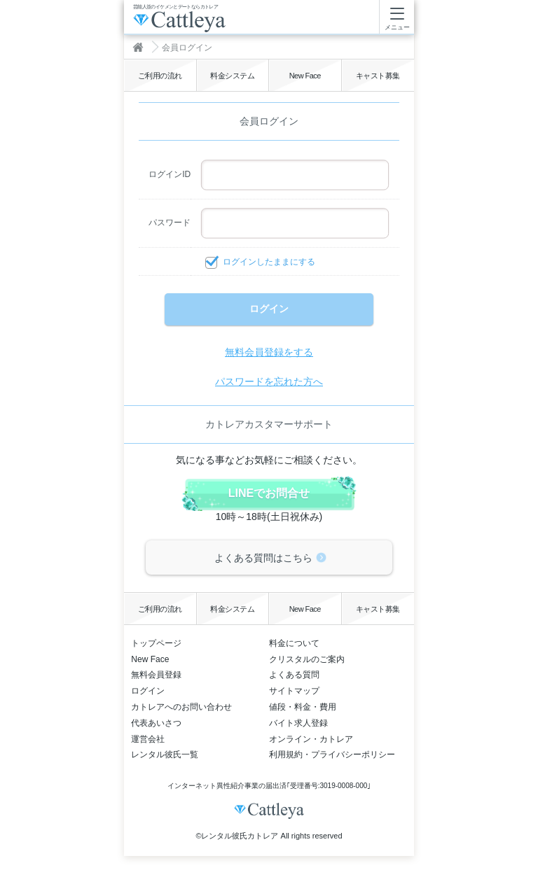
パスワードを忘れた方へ (269, 381)
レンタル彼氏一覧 (164, 754)
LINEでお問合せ (269, 493)
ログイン (148, 691)
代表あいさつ (156, 723)
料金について (294, 643)
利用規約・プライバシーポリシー (332, 754)
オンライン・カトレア (311, 739)
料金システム (232, 75)
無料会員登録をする (269, 352)
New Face (305, 75)
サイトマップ (294, 691)
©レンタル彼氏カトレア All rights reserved (268, 836)
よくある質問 (294, 675)
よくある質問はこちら (263, 557)
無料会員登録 (156, 675)
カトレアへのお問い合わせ (181, 707)
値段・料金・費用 (302, 707)
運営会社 (148, 739)
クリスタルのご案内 (307, 659)
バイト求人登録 (298, 723)
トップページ (156, 643)
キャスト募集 (378, 75)
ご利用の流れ (160, 75)
